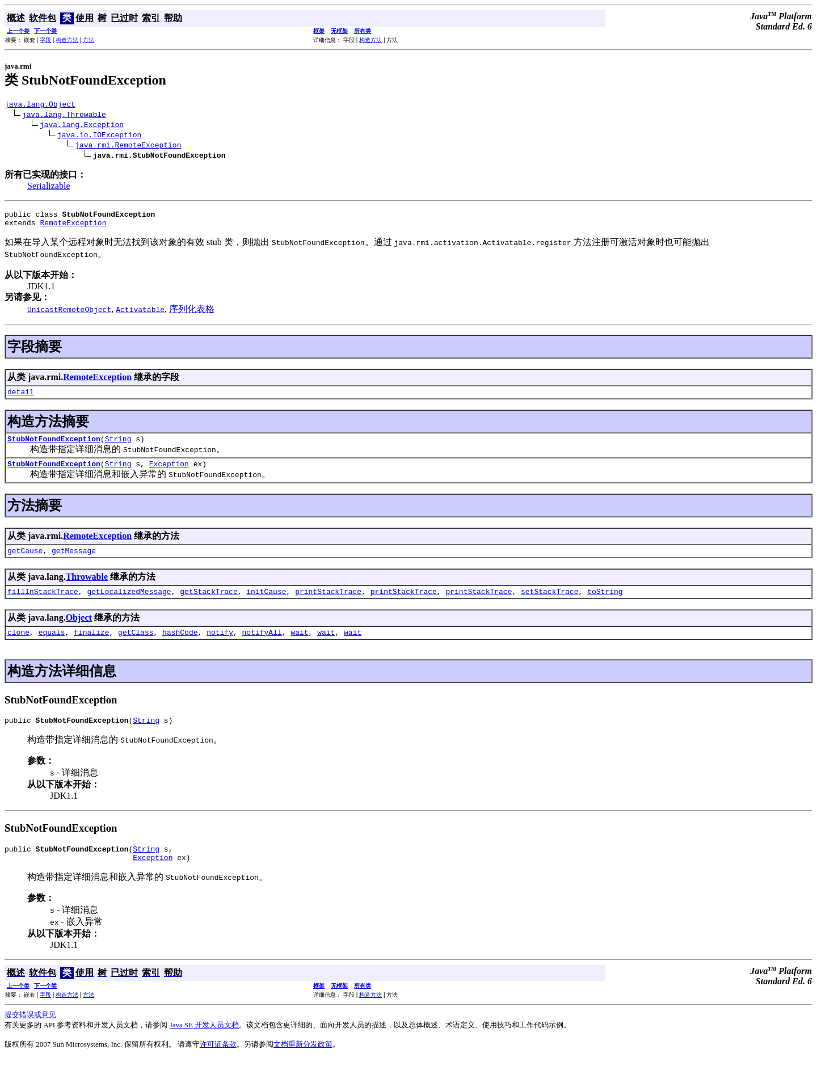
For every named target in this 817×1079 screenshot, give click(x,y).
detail (20, 398)
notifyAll (262, 647)
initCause (266, 605)
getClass (135, 647)
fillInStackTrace (42, 605)
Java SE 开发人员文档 (204, 1045)
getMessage (74, 562)
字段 (45, 40)
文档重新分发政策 (302, 1064)
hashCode (179, 647)
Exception (169, 474)
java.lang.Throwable (64, 116)
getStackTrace (208, 605)
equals (52, 647)
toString (604, 605)
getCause (25, 562)
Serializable (48, 187)
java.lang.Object (40, 105)
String (118, 447)
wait (299, 647)
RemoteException (73, 227)
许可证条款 (218, 1064)
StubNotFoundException (53, 447)
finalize (91, 647)
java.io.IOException (99, 136)
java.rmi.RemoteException (128, 146)
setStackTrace (549, 605)
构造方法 (67, 40)
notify (220, 647)
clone (18, 647)
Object (79, 631)
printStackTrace (328, 605)
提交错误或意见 (30, 1035)
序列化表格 (191, 314)
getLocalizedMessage (129, 605)
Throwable (87, 588)
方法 (88, 40)
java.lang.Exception (82, 126)
